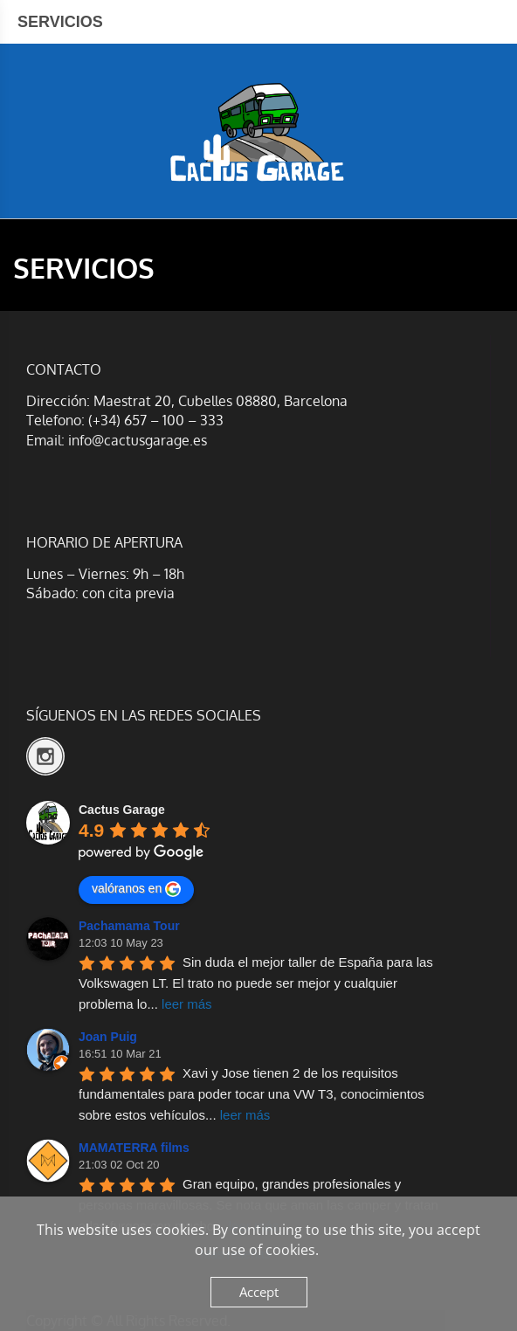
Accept (259, 1291)
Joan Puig (108, 1037)
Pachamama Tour (129, 926)
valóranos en (136, 889)
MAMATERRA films (134, 1148)
